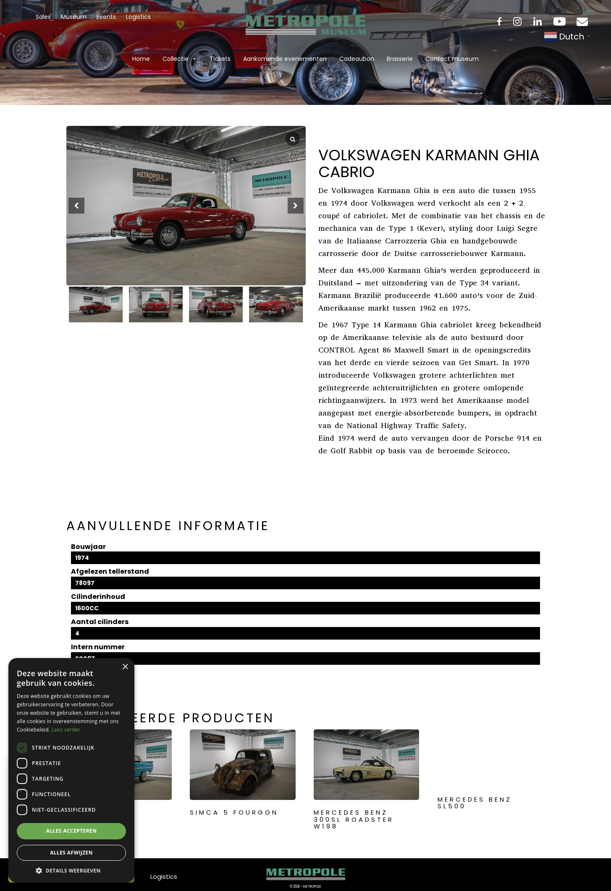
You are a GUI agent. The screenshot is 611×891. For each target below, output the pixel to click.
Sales (43, 17)
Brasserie (400, 59)
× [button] (125, 667)
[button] (296, 206)
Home (141, 59)
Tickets (220, 59)
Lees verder (66, 729)
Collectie (180, 58)
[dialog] (71, 770)
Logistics (138, 17)
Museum (74, 17)
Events (106, 17)
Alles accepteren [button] (71, 830)
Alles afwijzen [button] (71, 852)
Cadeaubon (356, 59)
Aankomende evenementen (285, 59)
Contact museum (452, 59)
